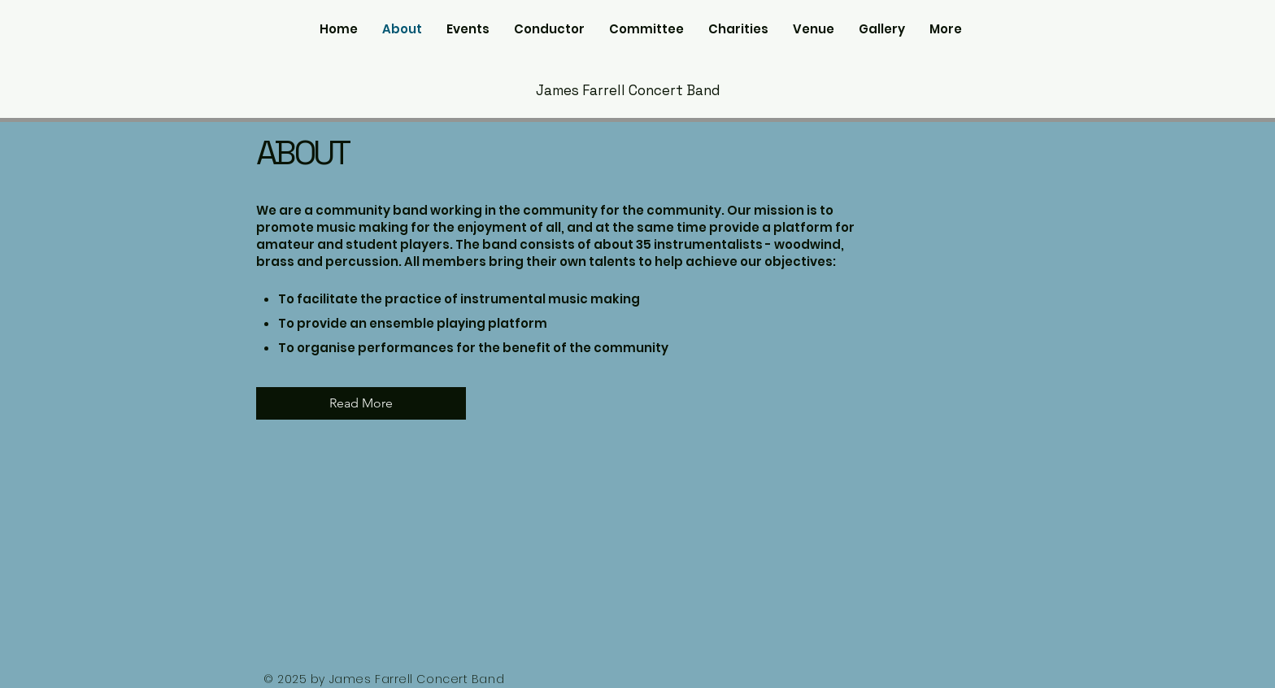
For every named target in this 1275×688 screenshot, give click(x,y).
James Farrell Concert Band (628, 90)
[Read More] (361, 403)
